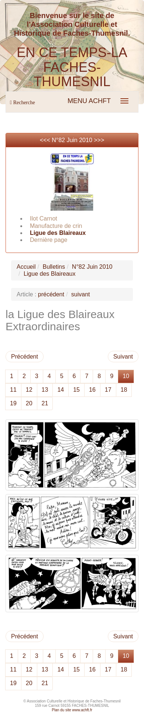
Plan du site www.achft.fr (72, 710)
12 (29, 390)
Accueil (26, 267)
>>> (99, 140)
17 (108, 390)
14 (60, 390)
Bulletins (53, 267)
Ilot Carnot (43, 218)
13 (45, 390)
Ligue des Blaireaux (58, 233)
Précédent (24, 356)
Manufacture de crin (56, 226)
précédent (51, 294)
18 (124, 390)
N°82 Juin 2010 (72, 140)
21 (45, 403)
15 (76, 390)
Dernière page (48, 240)
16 (92, 390)
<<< (46, 140)
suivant (80, 294)
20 (29, 403)
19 (13, 403)
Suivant (123, 356)
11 (13, 390)
